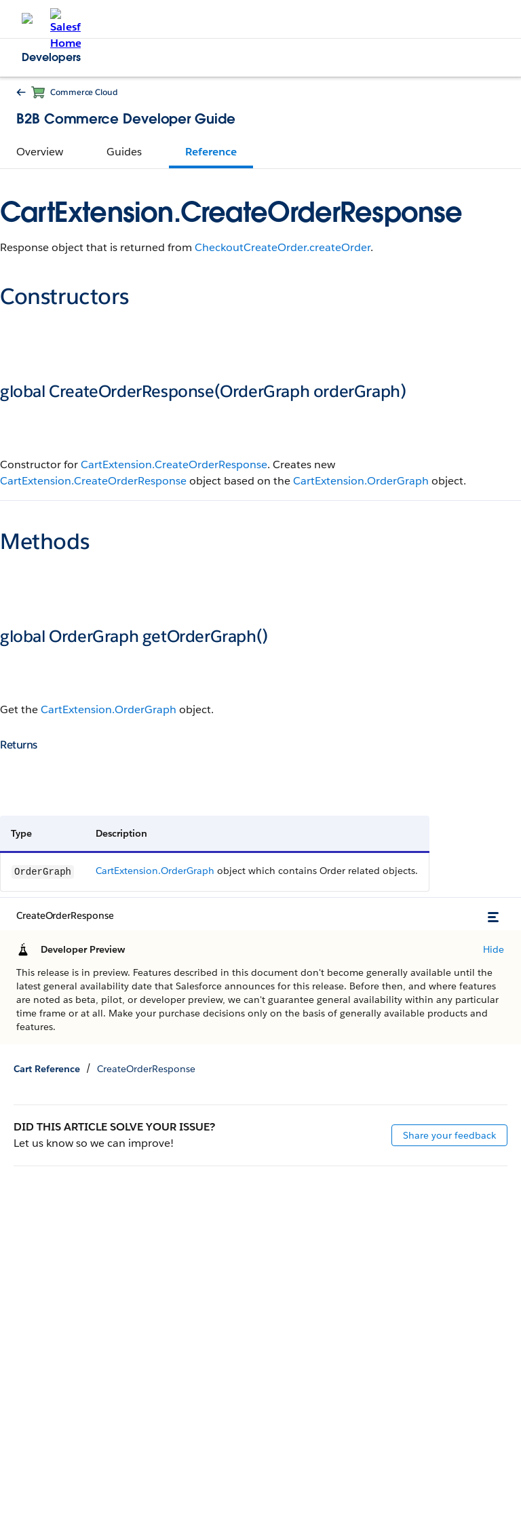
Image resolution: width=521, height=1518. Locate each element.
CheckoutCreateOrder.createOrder (282, 247)
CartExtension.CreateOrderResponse (174, 464)
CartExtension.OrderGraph (361, 481)
